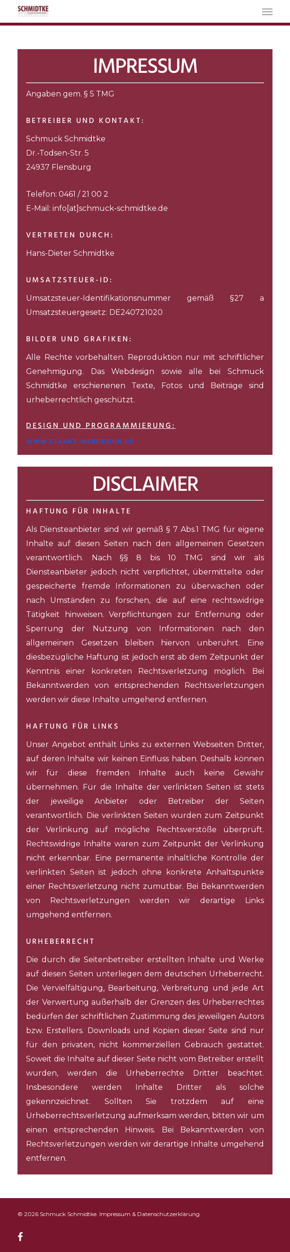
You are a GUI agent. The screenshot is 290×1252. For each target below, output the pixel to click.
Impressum (115, 1213)
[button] (267, 11)
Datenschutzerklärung (168, 1213)
